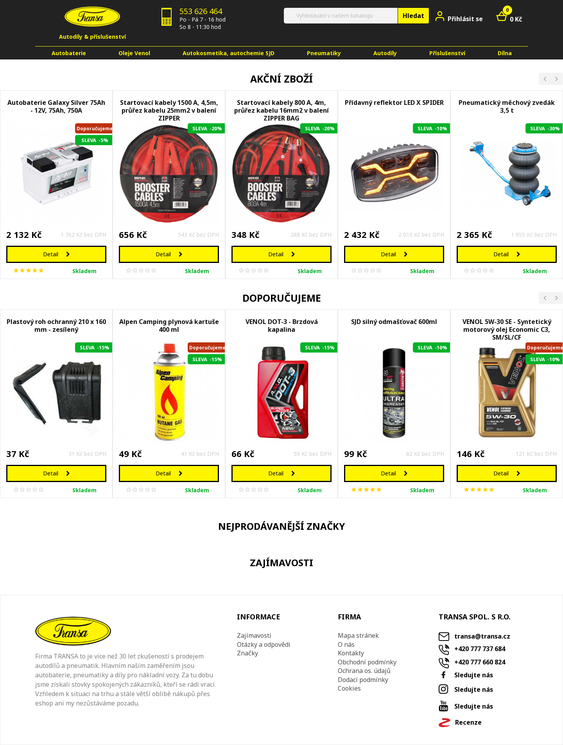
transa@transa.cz (482, 636)
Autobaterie (69, 53)
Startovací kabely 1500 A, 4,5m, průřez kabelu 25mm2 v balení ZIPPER (169, 109)
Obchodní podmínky (367, 662)
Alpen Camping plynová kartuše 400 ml (169, 326)
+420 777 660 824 (479, 662)
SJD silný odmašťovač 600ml (394, 322)
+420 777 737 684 (479, 648)
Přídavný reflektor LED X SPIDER (394, 103)
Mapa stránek (358, 635)
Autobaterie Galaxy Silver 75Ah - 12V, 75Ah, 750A (56, 107)
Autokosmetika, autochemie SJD (228, 53)
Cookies (349, 688)
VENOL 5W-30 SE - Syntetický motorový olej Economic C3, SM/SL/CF (507, 328)
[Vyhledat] (356, 15)
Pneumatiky (324, 53)
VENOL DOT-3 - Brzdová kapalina (282, 326)
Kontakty (351, 653)
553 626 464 (200, 11)
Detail (56, 254)
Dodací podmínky (363, 679)
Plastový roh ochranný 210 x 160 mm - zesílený (56, 326)
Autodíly (385, 53)
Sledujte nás (473, 675)
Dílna (505, 53)
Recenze (468, 722)
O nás (346, 644)
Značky (247, 653)
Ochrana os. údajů (364, 670)
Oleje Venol (134, 53)
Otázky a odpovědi (263, 644)
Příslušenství (447, 53)
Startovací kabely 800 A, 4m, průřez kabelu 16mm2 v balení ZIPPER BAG (281, 109)
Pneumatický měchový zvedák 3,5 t (507, 107)
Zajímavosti (254, 635)
